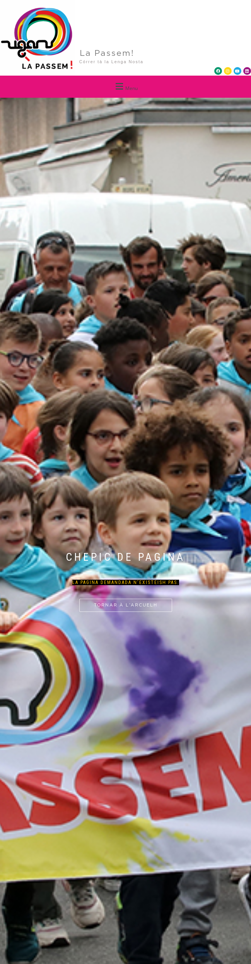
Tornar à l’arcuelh (125, 605)
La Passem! (107, 53)
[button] (125, 86)
